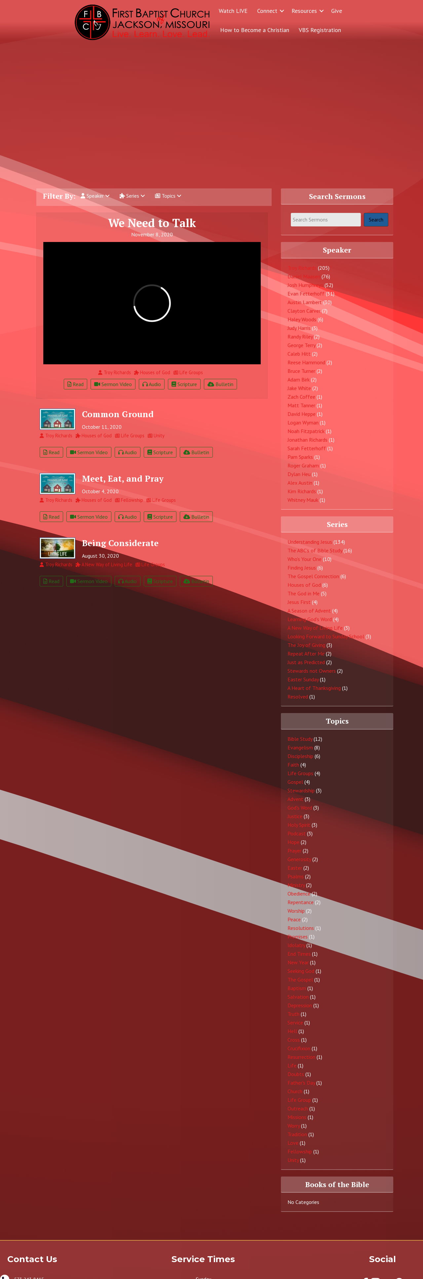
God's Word (300, 807)
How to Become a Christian (254, 30)
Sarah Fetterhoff (307, 448)
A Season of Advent (309, 610)
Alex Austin (300, 482)
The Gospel (300, 979)
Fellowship (300, 1151)
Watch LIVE (233, 11)
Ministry (296, 885)
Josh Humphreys (305, 285)
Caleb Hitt (299, 353)
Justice (295, 816)
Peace (294, 919)
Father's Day (301, 1082)
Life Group (299, 1100)
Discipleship (300, 756)
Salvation (298, 996)
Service (295, 1022)
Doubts (296, 1074)
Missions (297, 1117)
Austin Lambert (305, 302)
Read (75, 384)
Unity (293, 1160)
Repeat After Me (306, 653)
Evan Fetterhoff (306, 293)
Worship (296, 910)
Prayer (294, 850)
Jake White (299, 388)
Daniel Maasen (304, 276)
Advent (295, 799)
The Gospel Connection (313, 576)
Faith (293, 764)
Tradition (297, 1134)
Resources (304, 11)
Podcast (297, 833)
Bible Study (300, 739)
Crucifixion (299, 1048)
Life (292, 1065)
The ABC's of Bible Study (315, 550)
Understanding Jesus (310, 542)
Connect (267, 11)
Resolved (298, 696)
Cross (294, 1039)
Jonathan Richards (307, 439)
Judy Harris (299, 328)
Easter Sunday (303, 679)
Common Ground (118, 414)
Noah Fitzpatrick (306, 431)
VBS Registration (320, 30)
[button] (282, 10)
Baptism (297, 988)
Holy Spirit (299, 824)
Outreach (298, 1108)
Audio (151, 384)
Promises (298, 936)
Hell (292, 1031)
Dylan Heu (299, 474)
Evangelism (300, 747)
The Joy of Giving (306, 645)
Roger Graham (303, 465)
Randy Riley (300, 336)
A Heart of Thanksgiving (314, 688)
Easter (295, 867)
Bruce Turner (301, 371)
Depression (300, 1005)
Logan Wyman (303, 422)
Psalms (296, 876)
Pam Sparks (300, 457)
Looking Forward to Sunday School (326, 636)
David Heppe (302, 414)
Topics (168, 195)
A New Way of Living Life (315, 627)
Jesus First (299, 602)
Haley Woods (302, 319)
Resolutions (301, 928)
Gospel (295, 782)
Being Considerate (120, 542)
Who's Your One (305, 559)
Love (293, 1142)
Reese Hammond (306, 362)
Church (295, 1091)
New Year (298, 962)
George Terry (301, 345)
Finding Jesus (302, 567)
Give (336, 11)
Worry (294, 1125)
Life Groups (300, 773)
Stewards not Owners (312, 670)
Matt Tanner (301, 405)
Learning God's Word (310, 619)
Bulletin (220, 384)
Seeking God (301, 971)
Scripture (184, 384)
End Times (299, 953)
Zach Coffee (301, 396)
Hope (293, 842)
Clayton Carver (304, 310)
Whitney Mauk (303, 500)
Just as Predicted (306, 662)
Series (132, 195)
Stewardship (301, 790)
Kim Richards (302, 491)
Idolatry (296, 945)
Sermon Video (113, 384)
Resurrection (301, 1057)
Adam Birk (299, 379)
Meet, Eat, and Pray (123, 478)
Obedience (299, 893)
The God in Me (304, 593)
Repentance (301, 902)
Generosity (299, 859)
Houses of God (304, 584)
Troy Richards (302, 267)
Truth (293, 1014)
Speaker (95, 195)
